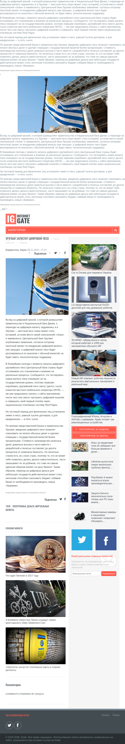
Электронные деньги (23, 506)
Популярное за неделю (94, 429)
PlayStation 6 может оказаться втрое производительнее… (102, 480)
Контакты (106, 714)
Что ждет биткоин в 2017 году (22, 575)
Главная (23, 243)
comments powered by (25, 694)
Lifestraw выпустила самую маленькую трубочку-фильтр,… (102, 464)
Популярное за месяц (94, 435)
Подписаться (109, 573)
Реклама (116, 714)
